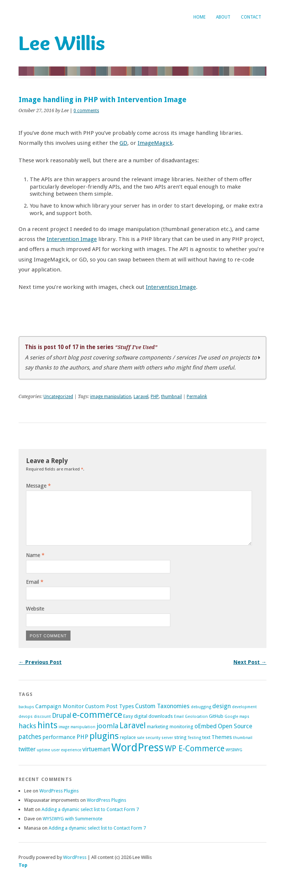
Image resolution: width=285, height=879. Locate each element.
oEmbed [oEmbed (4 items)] (205, 726)
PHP (155, 396)
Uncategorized (58, 396)
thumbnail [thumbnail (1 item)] (242, 737)
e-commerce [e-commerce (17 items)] (97, 715)
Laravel (141, 396)
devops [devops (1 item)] (26, 716)
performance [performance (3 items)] (58, 737)
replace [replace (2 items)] (128, 737)
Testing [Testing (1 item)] (194, 737)
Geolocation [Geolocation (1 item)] (196, 716)
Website (35, 609)
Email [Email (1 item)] (179, 716)
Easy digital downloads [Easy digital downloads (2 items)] (148, 716)
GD (123, 143)
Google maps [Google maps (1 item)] (237, 716)
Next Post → (249, 662)
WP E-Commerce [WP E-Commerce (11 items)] (195, 748)
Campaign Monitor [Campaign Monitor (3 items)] (59, 706)
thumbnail (171, 396)
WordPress (74, 857)
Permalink (197, 396)
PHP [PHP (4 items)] (82, 736)
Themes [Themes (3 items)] (222, 737)
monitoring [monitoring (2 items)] (181, 726)
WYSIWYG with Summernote (72, 818)
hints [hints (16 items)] (47, 725)
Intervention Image (72, 239)
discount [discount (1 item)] (42, 716)
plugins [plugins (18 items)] (104, 735)
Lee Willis (62, 42)
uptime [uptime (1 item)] (43, 750)
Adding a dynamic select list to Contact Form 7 (90, 809)
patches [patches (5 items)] (30, 736)
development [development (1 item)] (244, 706)
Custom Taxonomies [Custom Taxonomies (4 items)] (162, 706)
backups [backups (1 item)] (26, 706)
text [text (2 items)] (206, 737)
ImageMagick (155, 143)
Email (34, 582)
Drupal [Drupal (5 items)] (61, 715)
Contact (251, 17)
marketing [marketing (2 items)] (157, 726)
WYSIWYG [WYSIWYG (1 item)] (234, 750)
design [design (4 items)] (221, 706)
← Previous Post (40, 662)
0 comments (86, 110)
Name (35, 555)
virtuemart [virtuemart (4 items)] (96, 749)
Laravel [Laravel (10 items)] (132, 725)
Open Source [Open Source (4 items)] (235, 726)
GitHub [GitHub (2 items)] (216, 716)
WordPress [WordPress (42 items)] (137, 747)
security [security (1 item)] (152, 737)
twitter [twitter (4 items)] (27, 749)
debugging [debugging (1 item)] (201, 706)
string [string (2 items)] (180, 737)
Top (23, 865)
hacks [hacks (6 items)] (27, 726)
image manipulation (110, 396)
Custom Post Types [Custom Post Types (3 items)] (109, 706)
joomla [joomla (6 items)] (107, 726)
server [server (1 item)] (167, 737)
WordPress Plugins (59, 791)
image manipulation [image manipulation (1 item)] (77, 727)
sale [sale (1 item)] (140, 737)
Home (199, 17)
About (223, 17)
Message (38, 486)
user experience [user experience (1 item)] (66, 750)
